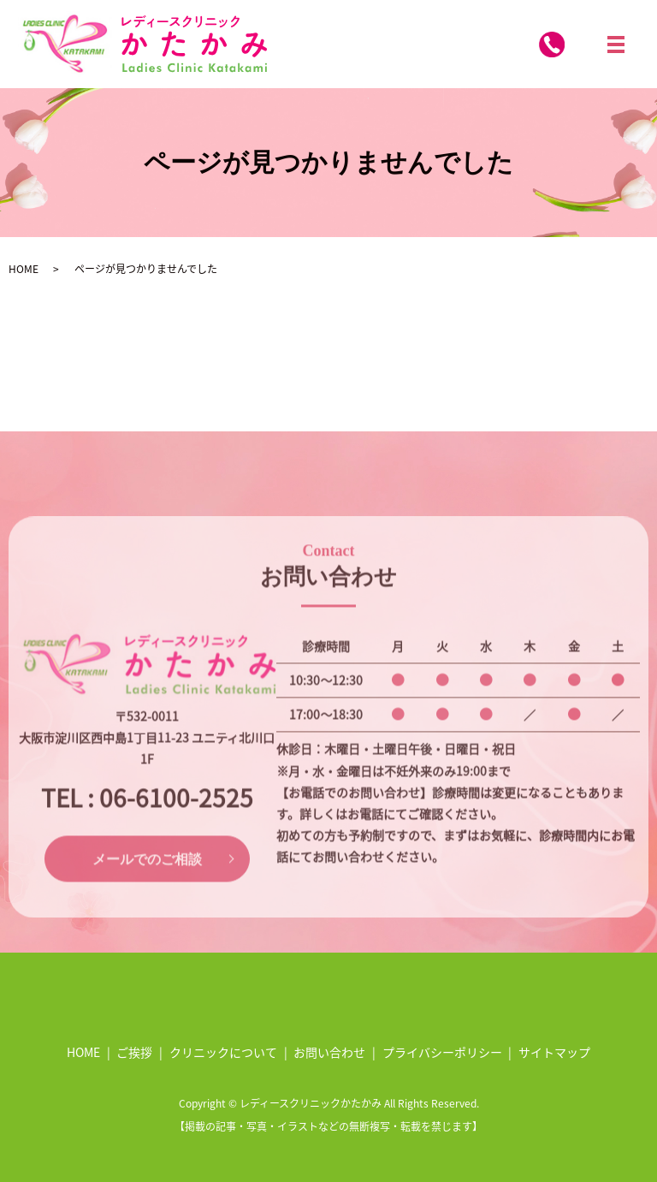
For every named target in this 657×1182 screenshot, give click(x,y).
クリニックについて (223, 1051)
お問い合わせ (329, 1051)
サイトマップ (554, 1051)
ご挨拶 (134, 1051)
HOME (23, 268)
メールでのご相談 (147, 879)
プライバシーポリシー (442, 1051)
